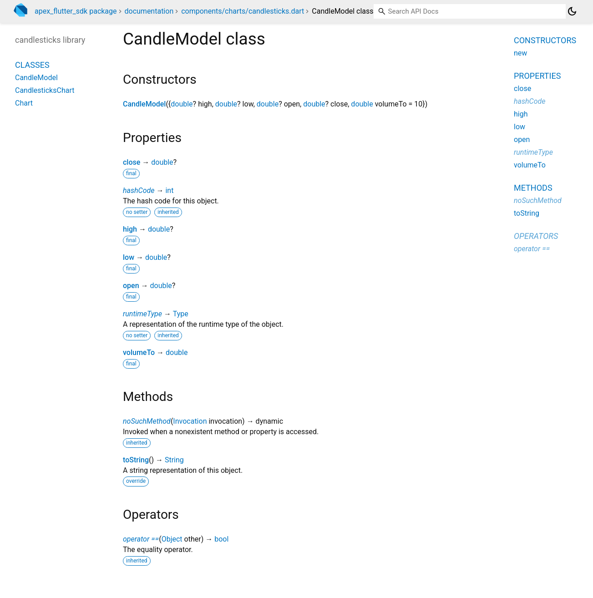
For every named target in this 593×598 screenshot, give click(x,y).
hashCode (138, 190)
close (131, 162)
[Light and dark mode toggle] (572, 11)
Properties (537, 76)
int (169, 190)
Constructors (545, 40)
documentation (149, 11)
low (128, 257)
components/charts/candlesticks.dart (242, 11)
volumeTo (139, 352)
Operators (536, 236)
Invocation (190, 421)
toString (136, 460)
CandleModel (144, 104)
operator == (141, 539)
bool (221, 539)
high (130, 229)
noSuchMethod (147, 421)
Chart (24, 103)
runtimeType (142, 313)
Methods (533, 188)
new (520, 53)
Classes (32, 65)
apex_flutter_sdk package (76, 11)
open (131, 285)
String (174, 460)
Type (180, 313)
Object (172, 539)
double (182, 104)
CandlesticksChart (44, 90)
